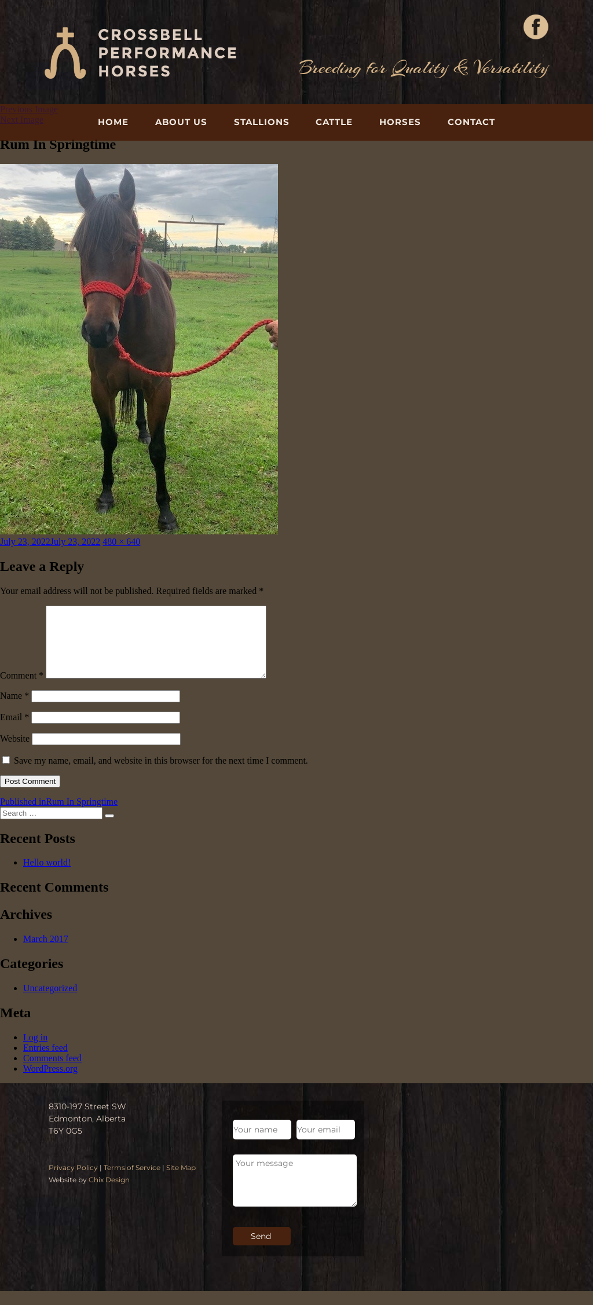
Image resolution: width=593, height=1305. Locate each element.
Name (14, 709)
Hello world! (47, 876)
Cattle (334, 121)
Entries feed (45, 1061)
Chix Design (109, 1193)
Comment (21, 689)
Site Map (181, 1181)
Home (113, 121)
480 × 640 (121, 542)
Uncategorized (50, 1002)
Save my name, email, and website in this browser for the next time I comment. (161, 774)
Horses (400, 121)
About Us (181, 121)
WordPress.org (50, 1082)
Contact (471, 121)
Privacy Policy (73, 1181)
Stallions (262, 121)
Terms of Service (132, 1181)
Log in (35, 1051)
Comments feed (52, 1072)
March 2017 (45, 953)
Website (15, 752)
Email (14, 731)
